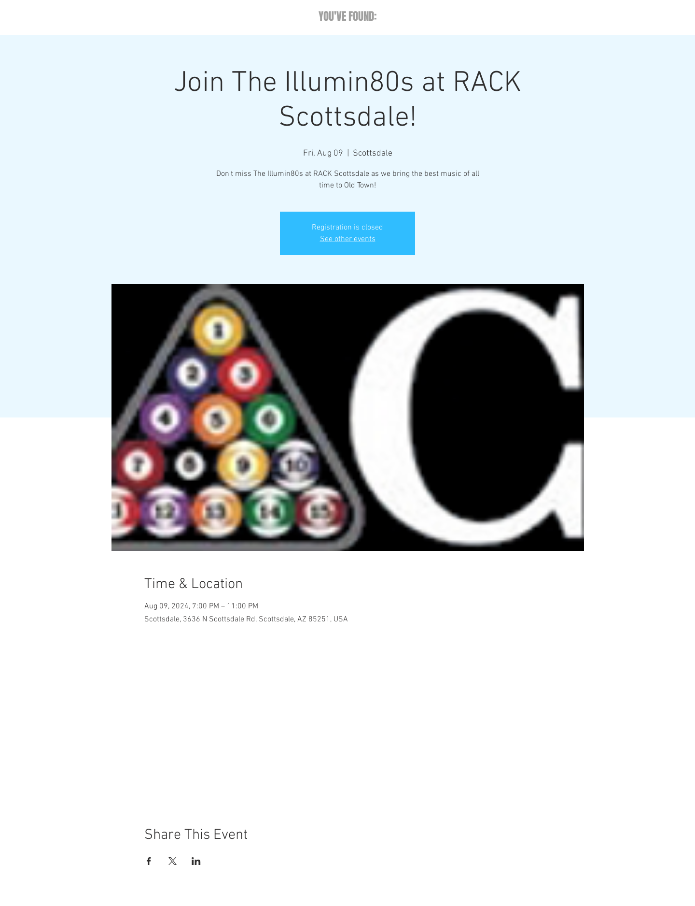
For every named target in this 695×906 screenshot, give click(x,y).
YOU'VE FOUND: (348, 16)
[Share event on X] (172, 861)
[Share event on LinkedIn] (196, 861)
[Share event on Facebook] (148, 861)
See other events (347, 239)
